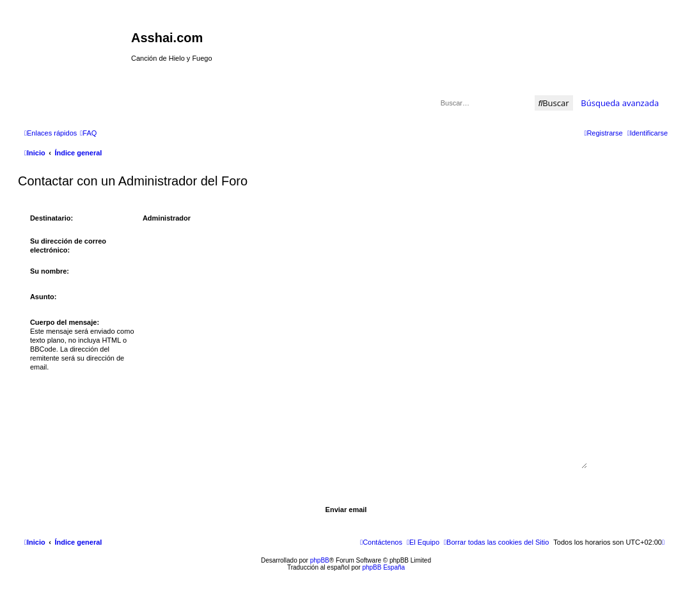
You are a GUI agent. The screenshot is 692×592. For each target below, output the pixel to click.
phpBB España (383, 567)
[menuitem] (88, 133)
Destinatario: (51, 218)
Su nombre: (49, 271)
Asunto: (43, 296)
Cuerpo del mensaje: (64, 322)
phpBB (319, 560)
